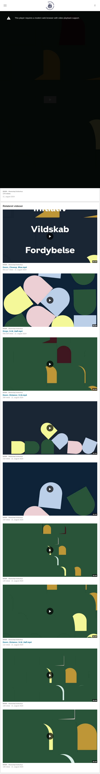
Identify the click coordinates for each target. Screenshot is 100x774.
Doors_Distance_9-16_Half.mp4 (17, 642)
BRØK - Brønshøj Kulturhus (13, 191)
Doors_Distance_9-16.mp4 (15, 395)
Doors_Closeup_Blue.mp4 (15, 267)
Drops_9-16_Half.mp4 (12, 331)
